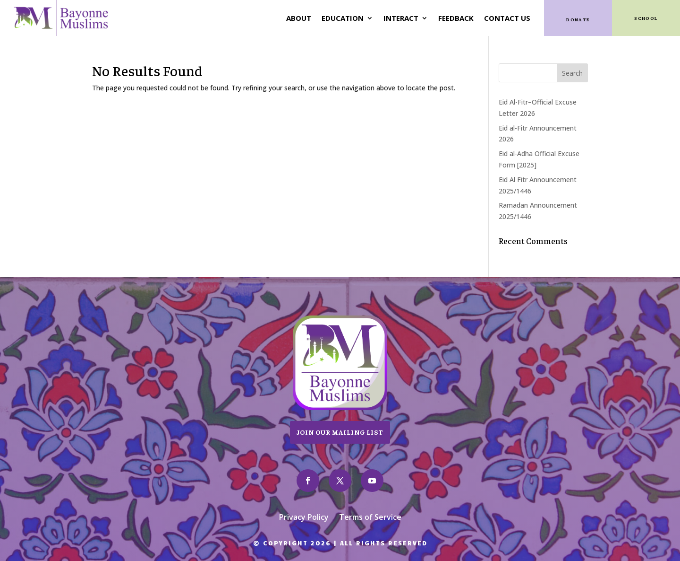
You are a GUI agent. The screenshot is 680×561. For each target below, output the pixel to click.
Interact (400, 18)
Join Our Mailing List (340, 432)
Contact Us (507, 18)
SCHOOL (646, 18)
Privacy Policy (304, 518)
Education (343, 18)
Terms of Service (370, 518)
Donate (578, 19)
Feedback (456, 18)
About (298, 18)
